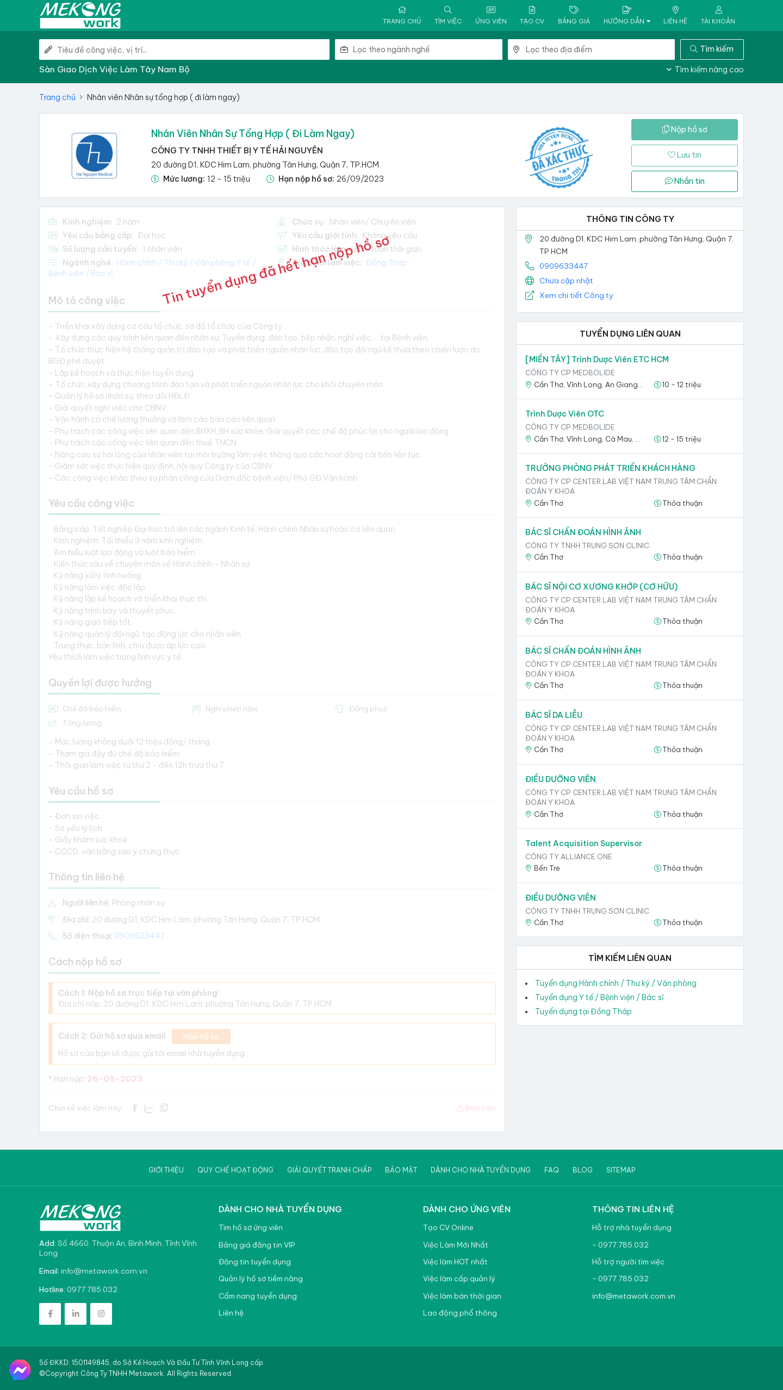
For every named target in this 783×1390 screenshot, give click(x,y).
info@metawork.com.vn (104, 1271)
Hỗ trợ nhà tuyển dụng (632, 1227)
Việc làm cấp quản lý (459, 1278)
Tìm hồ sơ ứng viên (251, 1227)
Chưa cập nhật (566, 281)
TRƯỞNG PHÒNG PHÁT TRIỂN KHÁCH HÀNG (610, 468)
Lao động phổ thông (460, 1313)
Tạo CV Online (448, 1227)
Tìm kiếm (712, 49)
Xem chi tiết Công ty (576, 295)
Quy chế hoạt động (235, 1170)
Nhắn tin (685, 181)
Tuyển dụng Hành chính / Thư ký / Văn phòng (616, 983)
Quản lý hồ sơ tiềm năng (261, 1278)
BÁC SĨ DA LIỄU (553, 715)
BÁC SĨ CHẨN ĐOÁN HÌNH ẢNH (583, 532)
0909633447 (563, 266)
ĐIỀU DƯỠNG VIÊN (560, 779)
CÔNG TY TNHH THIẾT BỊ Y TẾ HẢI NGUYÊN (237, 150)
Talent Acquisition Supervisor (583, 843)
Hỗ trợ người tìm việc (628, 1262)
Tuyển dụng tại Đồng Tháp (583, 1011)
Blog (583, 1170)
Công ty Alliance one (568, 856)
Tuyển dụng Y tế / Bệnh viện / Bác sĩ (599, 997)
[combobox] (427, 49)
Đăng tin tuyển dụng (255, 1262)
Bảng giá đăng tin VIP (257, 1245)
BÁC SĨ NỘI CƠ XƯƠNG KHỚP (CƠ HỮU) (601, 587)
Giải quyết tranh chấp (329, 1170)
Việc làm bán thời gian (462, 1296)
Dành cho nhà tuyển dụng (481, 1170)
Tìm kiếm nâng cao (705, 70)
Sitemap (620, 1170)
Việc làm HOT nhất (455, 1262)
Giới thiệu (166, 1170)
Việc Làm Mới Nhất (455, 1245)
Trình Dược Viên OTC (564, 414)
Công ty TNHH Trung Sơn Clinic (587, 545)
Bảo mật (401, 1170)
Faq (551, 1170)
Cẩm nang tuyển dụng (258, 1296)
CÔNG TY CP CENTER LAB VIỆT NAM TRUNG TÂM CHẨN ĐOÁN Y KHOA (621, 486)
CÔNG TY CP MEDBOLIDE (570, 372)
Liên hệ (231, 1313)
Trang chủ (57, 97)
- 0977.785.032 (620, 1245)
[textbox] (427, 49)
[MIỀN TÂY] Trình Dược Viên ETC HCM (597, 359)
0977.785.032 (92, 1289)
